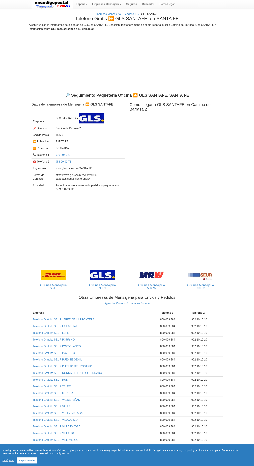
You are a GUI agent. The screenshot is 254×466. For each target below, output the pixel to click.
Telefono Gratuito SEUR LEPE (51, 332)
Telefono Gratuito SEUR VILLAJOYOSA (56, 426)
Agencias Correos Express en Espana (127, 303)
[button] (81, 4)
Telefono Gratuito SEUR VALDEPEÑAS (56, 399)
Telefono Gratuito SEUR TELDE (52, 386)
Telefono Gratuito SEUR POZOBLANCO (57, 346)
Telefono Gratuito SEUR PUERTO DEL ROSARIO (62, 366)
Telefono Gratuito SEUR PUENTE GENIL (57, 359)
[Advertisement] (127, 60)
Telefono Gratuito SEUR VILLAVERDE (56, 439)
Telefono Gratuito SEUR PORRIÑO (54, 339)
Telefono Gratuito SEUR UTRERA (53, 393)
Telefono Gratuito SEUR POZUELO (54, 353)
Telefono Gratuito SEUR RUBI (51, 379)
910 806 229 (62, 154)
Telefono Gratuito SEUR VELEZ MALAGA (58, 413)
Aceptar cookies (26, 460)
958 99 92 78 (63, 161)
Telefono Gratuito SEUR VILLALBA (54, 433)
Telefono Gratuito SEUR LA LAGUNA (55, 326)
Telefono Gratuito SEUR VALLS (51, 406)
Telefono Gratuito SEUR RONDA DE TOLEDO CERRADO (67, 373)
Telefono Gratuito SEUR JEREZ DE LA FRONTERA (64, 319)
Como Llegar (167, 4)
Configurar (8, 460)
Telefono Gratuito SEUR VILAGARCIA (55, 419)
